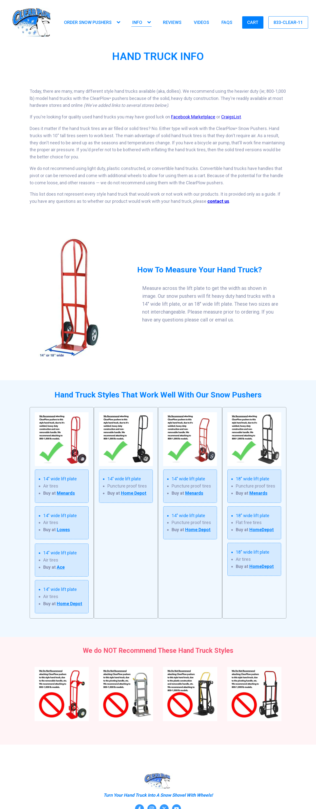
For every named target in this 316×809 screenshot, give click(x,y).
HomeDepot (261, 529)
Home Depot (69, 603)
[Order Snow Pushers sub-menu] (119, 22)
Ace (61, 567)
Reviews (172, 22)
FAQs (226, 22)
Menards (66, 493)
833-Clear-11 (288, 22)
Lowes (63, 529)
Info (137, 22)
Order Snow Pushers (88, 22)
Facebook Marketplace (193, 116)
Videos (201, 22)
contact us (218, 201)
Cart (252, 22)
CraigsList (231, 116)
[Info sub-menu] (150, 22)
